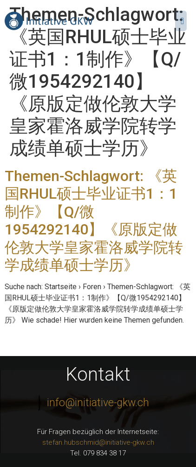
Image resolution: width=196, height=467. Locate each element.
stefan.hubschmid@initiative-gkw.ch (98, 442)
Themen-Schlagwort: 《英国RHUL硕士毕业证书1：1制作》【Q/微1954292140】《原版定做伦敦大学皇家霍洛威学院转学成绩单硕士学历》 (94, 220)
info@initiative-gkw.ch (98, 402)
